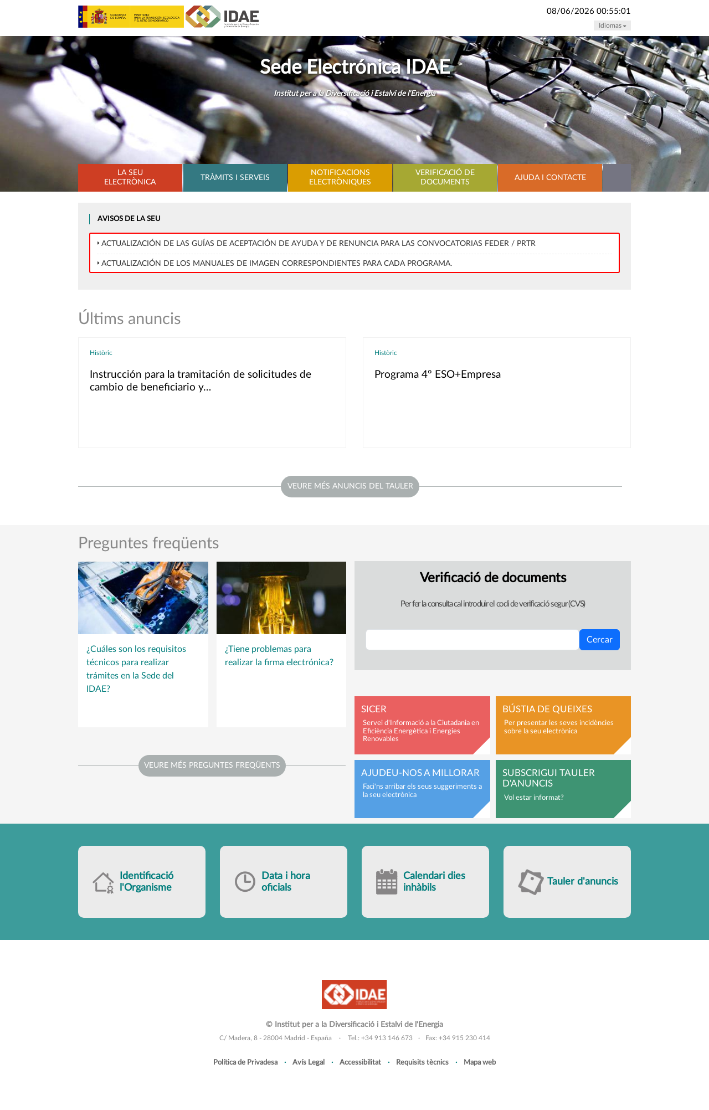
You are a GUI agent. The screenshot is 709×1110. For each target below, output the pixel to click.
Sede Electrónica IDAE (355, 68)
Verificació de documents (445, 177)
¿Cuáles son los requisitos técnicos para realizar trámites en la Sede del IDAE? (136, 669)
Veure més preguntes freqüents (212, 765)
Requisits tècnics (422, 1062)
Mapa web (480, 1062)
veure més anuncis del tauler (350, 486)
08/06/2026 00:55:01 (589, 11)
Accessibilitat (360, 1062)
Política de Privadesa (245, 1062)
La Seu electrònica (130, 177)
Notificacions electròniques (340, 177)
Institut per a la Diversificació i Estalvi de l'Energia (354, 93)
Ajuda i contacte (550, 178)
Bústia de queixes (547, 709)
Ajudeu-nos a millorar (420, 773)
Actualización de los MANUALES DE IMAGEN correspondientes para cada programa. (276, 263)
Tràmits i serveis (235, 178)
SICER (374, 709)
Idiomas (612, 25)
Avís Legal (308, 1062)
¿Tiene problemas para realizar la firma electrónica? (279, 656)
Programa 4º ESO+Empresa (437, 374)
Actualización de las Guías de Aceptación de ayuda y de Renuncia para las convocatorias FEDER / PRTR (318, 243)
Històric (101, 353)
